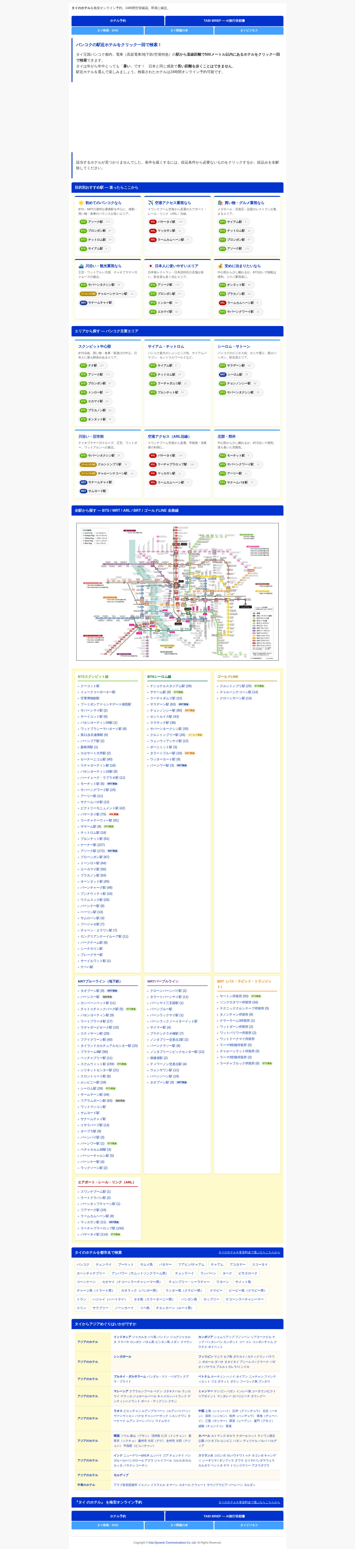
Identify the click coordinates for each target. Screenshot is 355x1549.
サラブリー (100, 1308)
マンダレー (224, 1396)
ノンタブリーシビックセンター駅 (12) (177, 1052)
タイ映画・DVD (107, 30)
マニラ (218, 1356)
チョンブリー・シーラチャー (189, 1282)
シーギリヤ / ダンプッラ (218, 1460)
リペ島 (145, 1308)
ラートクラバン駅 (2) (96, 1197)
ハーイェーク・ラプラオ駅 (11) (103, 777)
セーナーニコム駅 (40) (97, 759)
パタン (237, 1440)
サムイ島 (146, 1264)
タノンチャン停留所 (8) (236, 1014)
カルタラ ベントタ (210, 1465)
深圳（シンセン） (217, 1416)
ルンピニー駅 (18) (93, 1082)
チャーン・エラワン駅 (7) (99, 930)
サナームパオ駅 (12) (95, 802)
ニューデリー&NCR (136, 1455)
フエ (214, 1381)
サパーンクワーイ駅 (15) (98, 790)
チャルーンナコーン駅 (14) (239, 692)
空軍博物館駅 (90, 698)
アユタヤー (238, 1264)
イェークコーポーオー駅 (98, 692)
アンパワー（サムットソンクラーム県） (140, 1273)
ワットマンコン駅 (93, 1107)
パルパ (262, 1440)
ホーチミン (218, 1376)
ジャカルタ (139, 1337)
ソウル (124, 1435)
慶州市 (142, 1440)
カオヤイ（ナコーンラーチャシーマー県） (132, 1282)
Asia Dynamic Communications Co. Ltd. (173, 1542)
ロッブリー (211, 1299)
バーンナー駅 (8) (92, 906)
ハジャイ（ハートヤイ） (110, 1299)
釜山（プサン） (140, 1435)
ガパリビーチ (241, 1396)
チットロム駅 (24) (93, 832)
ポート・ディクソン (154, 1401)
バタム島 (148, 1342)
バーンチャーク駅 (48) (97, 887)
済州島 (155, 1435)
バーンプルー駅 (161, 1009)
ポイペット (215, 1347)
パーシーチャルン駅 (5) (97, 1155)
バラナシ (129, 1465)
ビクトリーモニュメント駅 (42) (103, 808)
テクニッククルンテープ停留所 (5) (244, 1008)
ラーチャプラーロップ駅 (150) (102, 1228)
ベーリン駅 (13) (92, 912)
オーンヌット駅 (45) (95, 881)
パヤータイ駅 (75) (93, 814)
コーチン (142, 1465)
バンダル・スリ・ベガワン (164, 1376)
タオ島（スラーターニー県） (154, 1299)
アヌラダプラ (260, 1465)
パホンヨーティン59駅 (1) (99, 722)
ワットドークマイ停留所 (237, 1039)
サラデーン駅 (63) (163, 704)
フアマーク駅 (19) (93, 1210)
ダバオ (219, 1361)
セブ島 (227, 1356)
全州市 (170, 1440)
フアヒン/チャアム (191, 1264)
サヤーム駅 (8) (91, 826)
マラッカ (126, 1396)
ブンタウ (264, 1381)
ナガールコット (246, 1435)
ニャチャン (256, 1376)
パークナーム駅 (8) (94, 942)
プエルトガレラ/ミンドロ (232, 1366)
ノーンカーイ (124, 1308)
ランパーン (208, 1273)
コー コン (245, 1342)
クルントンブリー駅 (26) (167, 735)
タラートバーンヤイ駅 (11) (169, 997)
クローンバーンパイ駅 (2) (168, 990)
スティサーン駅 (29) (95, 1033)
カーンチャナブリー (91, 1273)
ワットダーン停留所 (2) (236, 1026)
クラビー (216, 1290)
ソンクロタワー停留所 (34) (239, 1002)
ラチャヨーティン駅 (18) (98, 765)
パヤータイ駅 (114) (94, 1234)
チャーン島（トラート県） (96, 1290)
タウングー (258, 1396)
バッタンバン (214, 1342)
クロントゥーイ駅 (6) (96, 1076)
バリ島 (152, 1337)
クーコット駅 (90, 686)
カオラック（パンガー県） (140, 1290)
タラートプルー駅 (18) (166, 753)
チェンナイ (176, 1455)
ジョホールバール (144, 1396)
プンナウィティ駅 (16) (97, 893)
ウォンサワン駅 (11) (164, 1070)
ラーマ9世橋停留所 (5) (236, 1045)
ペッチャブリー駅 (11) (97, 1058)
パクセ (139, 1416)
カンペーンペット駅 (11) (98, 1003)
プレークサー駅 (92, 955)
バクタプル (212, 1440)
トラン (81, 1299)
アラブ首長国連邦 (125, 1485)
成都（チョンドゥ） (211, 1426)
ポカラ (230, 1435)
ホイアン (242, 1376)
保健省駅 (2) (159, 1058)
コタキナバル (172, 1391)
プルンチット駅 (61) (95, 838)
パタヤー (165, 1264)
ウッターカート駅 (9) (165, 759)
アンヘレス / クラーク (254, 1361)
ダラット (223, 1381)
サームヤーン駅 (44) (95, 1094)
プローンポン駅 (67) (95, 857)
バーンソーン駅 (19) (164, 1076)
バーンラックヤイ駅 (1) (166, 1015)
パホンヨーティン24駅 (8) (99, 771)
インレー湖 (243, 1391)
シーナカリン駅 (92, 948)
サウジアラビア (217, 1485)
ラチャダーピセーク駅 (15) (100, 1027)
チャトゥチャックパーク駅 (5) (102, 1009)
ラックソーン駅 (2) (94, 1168)
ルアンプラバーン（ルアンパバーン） (167, 1411)
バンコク (83, 1264)
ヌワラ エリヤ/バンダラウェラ (255, 1460)
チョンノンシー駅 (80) (166, 710)
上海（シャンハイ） (218, 1411)
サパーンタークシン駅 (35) (169, 728)
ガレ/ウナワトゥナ (238, 1455)
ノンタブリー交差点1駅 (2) (169, 1039)
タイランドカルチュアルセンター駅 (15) (109, 1045)
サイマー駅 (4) (160, 1027)
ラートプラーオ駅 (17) (97, 1021)
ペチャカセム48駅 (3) (96, 1149)
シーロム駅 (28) (92, 1088)
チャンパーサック (156, 1416)
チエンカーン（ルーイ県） (175, 1308)
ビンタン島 (162, 1342)
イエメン (144, 1485)
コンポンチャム (262, 1342)
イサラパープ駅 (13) (95, 1125)
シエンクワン (178, 1416)
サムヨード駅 (90, 1113)
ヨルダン (250, 1485)
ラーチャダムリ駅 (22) (166, 698)
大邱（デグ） (156, 1440)
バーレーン (235, 1485)
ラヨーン (222, 1282)
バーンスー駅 (90, 997)
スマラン (186, 1342)
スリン (81, 1308)
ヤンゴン (220, 1391)
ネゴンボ (258, 1455)
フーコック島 (249, 1381)
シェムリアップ (224, 1337)
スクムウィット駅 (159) (97, 1064)
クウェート (198, 1485)
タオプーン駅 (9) (92, 990)
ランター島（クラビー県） (185, 1290)
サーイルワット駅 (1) (96, 961)
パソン (150, 1421)
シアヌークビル (261, 1337)
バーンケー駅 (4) (92, 1162)
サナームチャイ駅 (93, 1119)
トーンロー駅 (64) (93, 863)
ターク (227, 1273)
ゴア (166, 1455)
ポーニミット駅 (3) (163, 747)
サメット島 (243, 1282)
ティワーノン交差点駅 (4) (168, 1064)
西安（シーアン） (241, 1421)
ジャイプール (163, 1460)
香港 (229, 1426)
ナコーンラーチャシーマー (245, 1299)
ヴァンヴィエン (124, 1416)
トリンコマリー (240, 1465)
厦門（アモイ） (264, 1421)
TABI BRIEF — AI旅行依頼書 (224, 20)
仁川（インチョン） (174, 1435)
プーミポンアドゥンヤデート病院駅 (106, 704)
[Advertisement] (177, 118)
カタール (185, 1485)
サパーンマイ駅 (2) (94, 710)
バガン (230, 1391)
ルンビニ (226, 1440)
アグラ (149, 1460)
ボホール (208, 1361)
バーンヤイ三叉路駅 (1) (166, 1003)
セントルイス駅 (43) (164, 716)
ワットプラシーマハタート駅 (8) (104, 728)
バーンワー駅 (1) (92, 1143)
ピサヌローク (247, 1273)
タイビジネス (249, 30)
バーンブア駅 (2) (92, 741)
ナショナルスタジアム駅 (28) (171, 686)
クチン (172, 1401)
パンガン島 (189, 1299)
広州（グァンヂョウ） (247, 1411)
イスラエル (158, 1485)
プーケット (126, 1264)
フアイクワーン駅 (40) (97, 1039)
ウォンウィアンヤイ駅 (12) (169, 741)
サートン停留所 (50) (234, 996)
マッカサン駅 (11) (93, 1222)
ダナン (234, 1381)
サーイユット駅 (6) (94, 716)
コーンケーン (86, 1282)
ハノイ (230, 1376)
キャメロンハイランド (172, 1396)
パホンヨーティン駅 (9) (97, 1015)
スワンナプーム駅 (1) (96, 1191)
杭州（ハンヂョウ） (242, 1416)
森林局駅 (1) (89, 747)
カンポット (230, 1342)
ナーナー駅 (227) (93, 845)
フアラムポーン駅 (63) (97, 1100)
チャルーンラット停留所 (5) (239, 1051)
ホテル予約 (118, 20)
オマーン (172, 1485)
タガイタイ (231, 1361)
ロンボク (136, 1342)
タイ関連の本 (179, 30)
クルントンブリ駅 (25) (236, 686)
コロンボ (220, 1455)
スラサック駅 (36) (163, 722)
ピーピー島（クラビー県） (248, 1290)
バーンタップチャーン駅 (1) (100, 1204)
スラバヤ (123, 1342)
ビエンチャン (132, 1411)
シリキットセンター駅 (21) (100, 1070)
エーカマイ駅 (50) (93, 869)
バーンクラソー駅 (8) (165, 1045)
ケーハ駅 (87, 967)
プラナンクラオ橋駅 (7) (166, 1033)
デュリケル (250, 1440)
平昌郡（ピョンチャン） (139, 1445)
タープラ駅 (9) (91, 1131)
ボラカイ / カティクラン (249, 1356)
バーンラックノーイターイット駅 (174, 1021)
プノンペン (242, 1337)
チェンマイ (104, 1264)
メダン (175, 1342)
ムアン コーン (135, 1421)
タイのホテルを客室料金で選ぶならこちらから (249, 1252)
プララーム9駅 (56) (94, 1052)
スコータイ (260, 1264)
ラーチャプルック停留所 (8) (239, 1063)
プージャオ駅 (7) (92, 924)
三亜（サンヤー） (217, 1421)
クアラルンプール (141, 1391)
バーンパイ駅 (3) (92, 1137)
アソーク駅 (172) (93, 851)
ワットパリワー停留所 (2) (238, 1033)
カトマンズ (218, 1435)
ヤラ (226, 1465)
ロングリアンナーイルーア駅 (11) (104, 936)
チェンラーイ (184, 1273)
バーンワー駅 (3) (162, 765)
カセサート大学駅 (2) (96, 753)
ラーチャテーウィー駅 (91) (100, 820)
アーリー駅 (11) (92, 796)
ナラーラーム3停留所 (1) (237, 1020)
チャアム (217, 1264)
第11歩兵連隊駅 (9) (94, 735)
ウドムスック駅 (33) (95, 900)
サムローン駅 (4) (92, 918)
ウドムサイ (162, 1421)
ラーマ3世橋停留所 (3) (236, 1057)
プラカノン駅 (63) (93, 875)
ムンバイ (156, 1455)
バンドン (163, 1337)
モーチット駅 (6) (92, 783)
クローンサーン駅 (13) (236, 698)
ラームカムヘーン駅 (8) (97, 1216)
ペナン (158, 1391)
